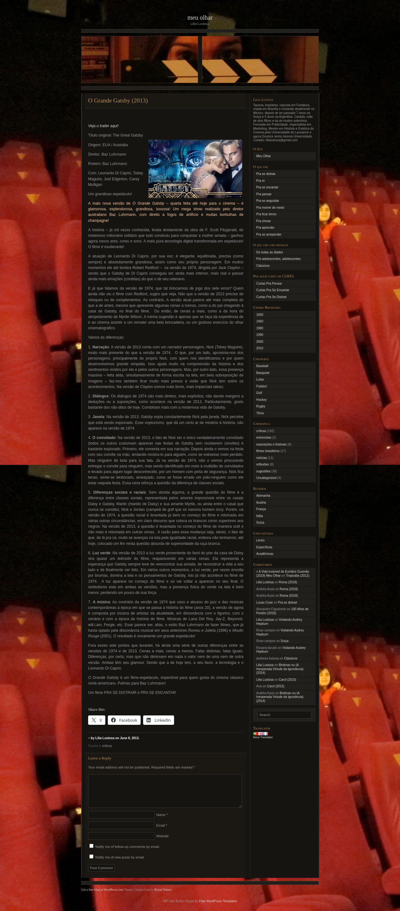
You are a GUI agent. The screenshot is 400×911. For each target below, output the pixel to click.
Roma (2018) (288, 582)
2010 (259, 348)
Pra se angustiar (267, 200)
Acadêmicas (264, 553)
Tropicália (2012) (297, 575)
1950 (259, 314)
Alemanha (263, 495)
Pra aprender (265, 227)
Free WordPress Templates (218, 908)
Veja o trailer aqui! (103, 126)
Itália (259, 516)
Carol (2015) (287, 679)
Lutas (260, 379)
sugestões (263, 471)
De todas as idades (269, 252)
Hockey (261, 399)
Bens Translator (263, 737)
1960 (259, 321)
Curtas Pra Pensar (269, 283)
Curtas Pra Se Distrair (271, 297)
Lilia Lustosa (265, 582)
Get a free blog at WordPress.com (102, 897)
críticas (107, 746)
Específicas (264, 547)
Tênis (260, 413)
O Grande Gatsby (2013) (118, 100)
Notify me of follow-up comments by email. (127, 854)
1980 (259, 328)
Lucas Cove (264, 602)
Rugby (260, 406)
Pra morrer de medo (270, 207)
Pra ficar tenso (266, 214)
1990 (259, 334)
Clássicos (263, 265)
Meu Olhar (200, 17)
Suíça (260, 522)
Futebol (261, 386)
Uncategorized (266, 478)
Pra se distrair (266, 174)
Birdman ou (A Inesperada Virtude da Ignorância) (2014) (279, 669)
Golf (259, 393)
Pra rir (260, 180)
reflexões (262, 464)
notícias (261, 458)
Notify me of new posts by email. (120, 865)
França (261, 509)
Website (162, 843)
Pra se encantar (267, 187)
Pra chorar (263, 221)
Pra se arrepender (269, 234)
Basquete (262, 373)
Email (161, 833)
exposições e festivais (271, 444)
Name (162, 822)
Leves (260, 540)
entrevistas (263, 437)
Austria (261, 502)
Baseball (262, 366)
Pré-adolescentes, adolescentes (278, 259)
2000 (259, 341)
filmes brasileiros (267, 451)
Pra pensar (264, 194)
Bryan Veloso (162, 897)
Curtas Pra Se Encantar (272, 290)
